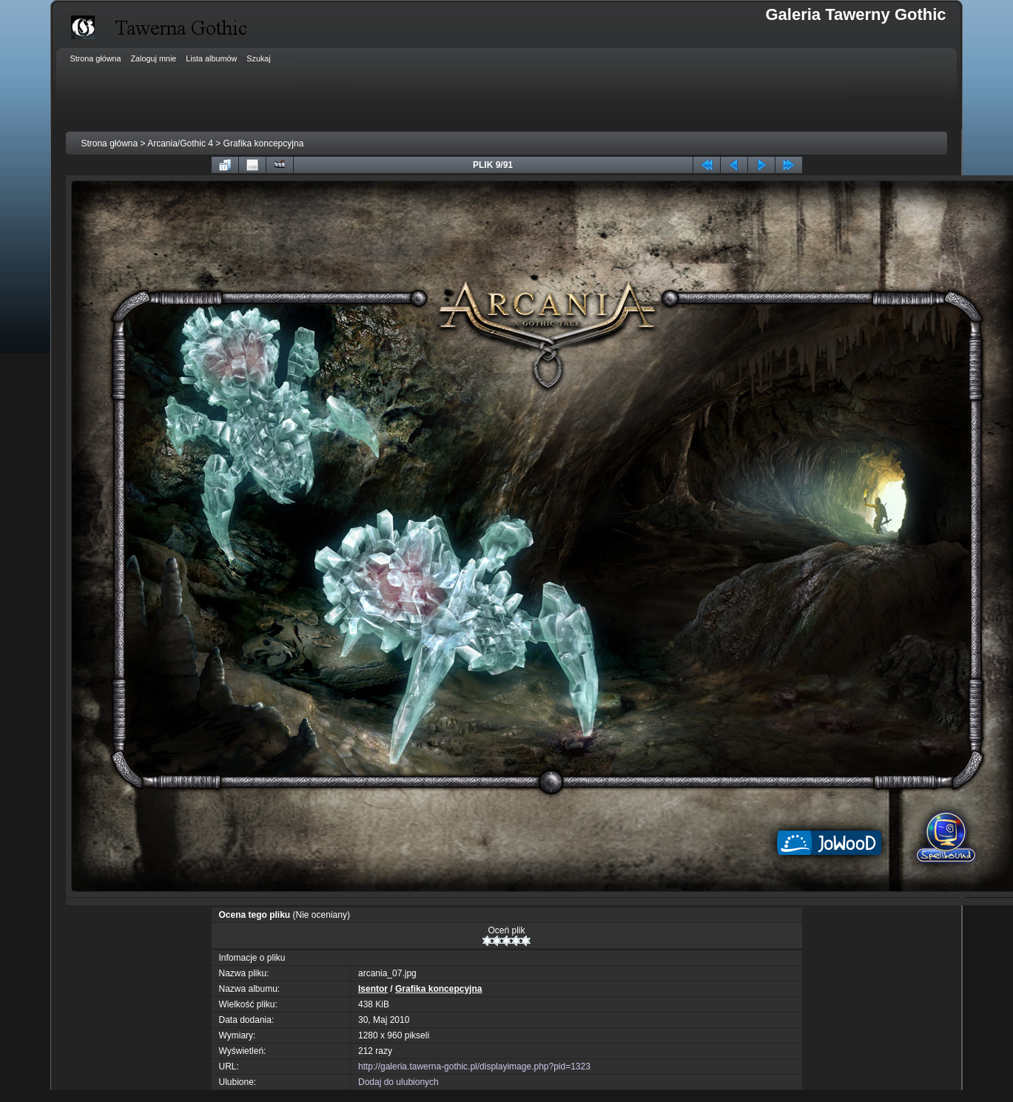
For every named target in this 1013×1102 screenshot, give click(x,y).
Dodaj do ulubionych (398, 1082)
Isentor (373, 989)
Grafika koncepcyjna (263, 143)
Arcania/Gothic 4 (180, 143)
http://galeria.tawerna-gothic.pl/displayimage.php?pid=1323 (474, 1066)
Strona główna (109, 143)
